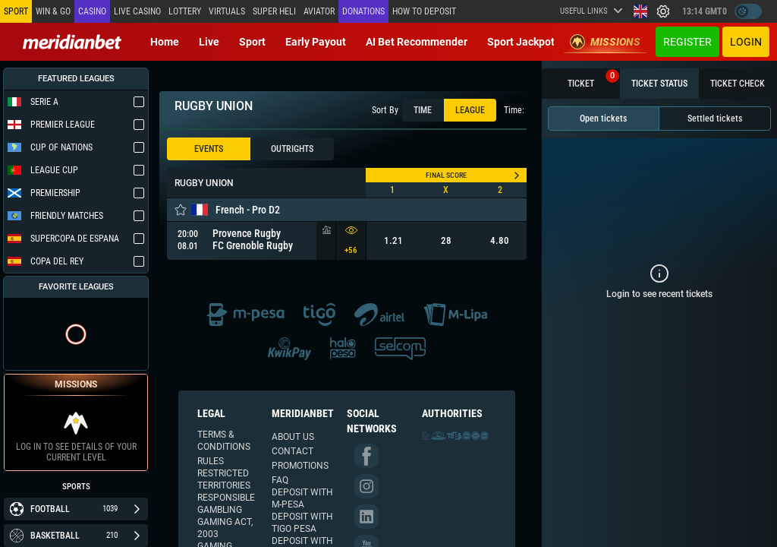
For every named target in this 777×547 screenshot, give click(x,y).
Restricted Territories (223, 479)
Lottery (184, 11)
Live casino (137, 11)
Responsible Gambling (226, 503)
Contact (292, 451)
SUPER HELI (274, 11)
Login (746, 42)
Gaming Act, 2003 (225, 528)
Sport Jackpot (521, 42)
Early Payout (315, 42)
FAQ (280, 480)
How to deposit (424, 11)
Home (164, 42)
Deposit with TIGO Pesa (302, 522)
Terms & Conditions (223, 440)
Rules (210, 461)
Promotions (300, 465)
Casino (92, 11)
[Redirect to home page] (72, 42)
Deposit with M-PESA (302, 498)
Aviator (319, 11)
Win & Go (53, 11)
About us (293, 437)
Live (209, 42)
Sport (252, 42)
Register (687, 42)
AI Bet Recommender (416, 42)
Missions (605, 41)
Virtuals (227, 11)
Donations (363, 11)
